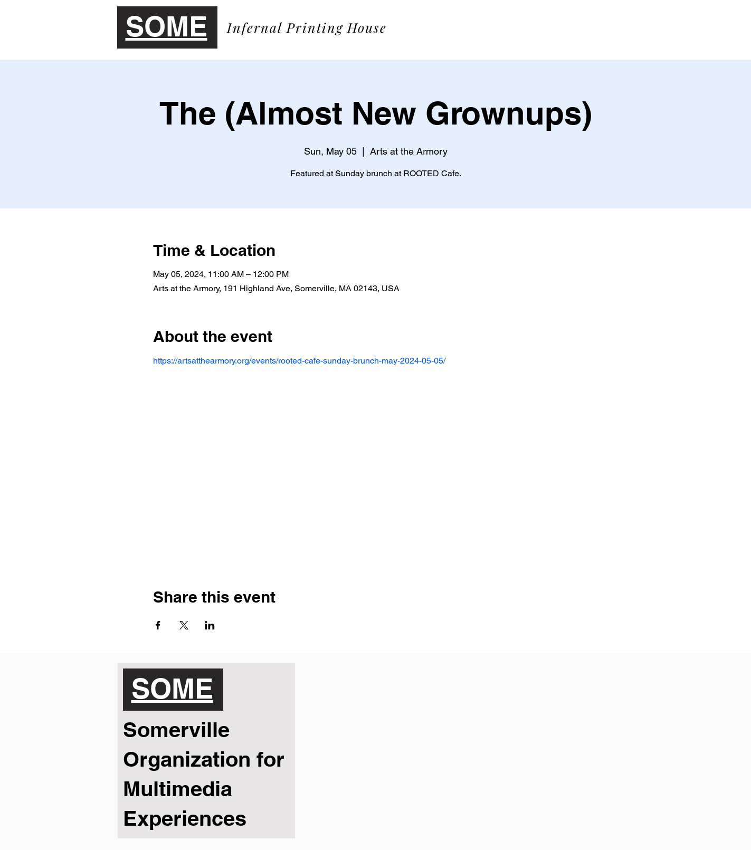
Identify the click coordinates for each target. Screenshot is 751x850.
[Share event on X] (184, 625)
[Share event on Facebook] (158, 625)
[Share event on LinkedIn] (210, 625)
